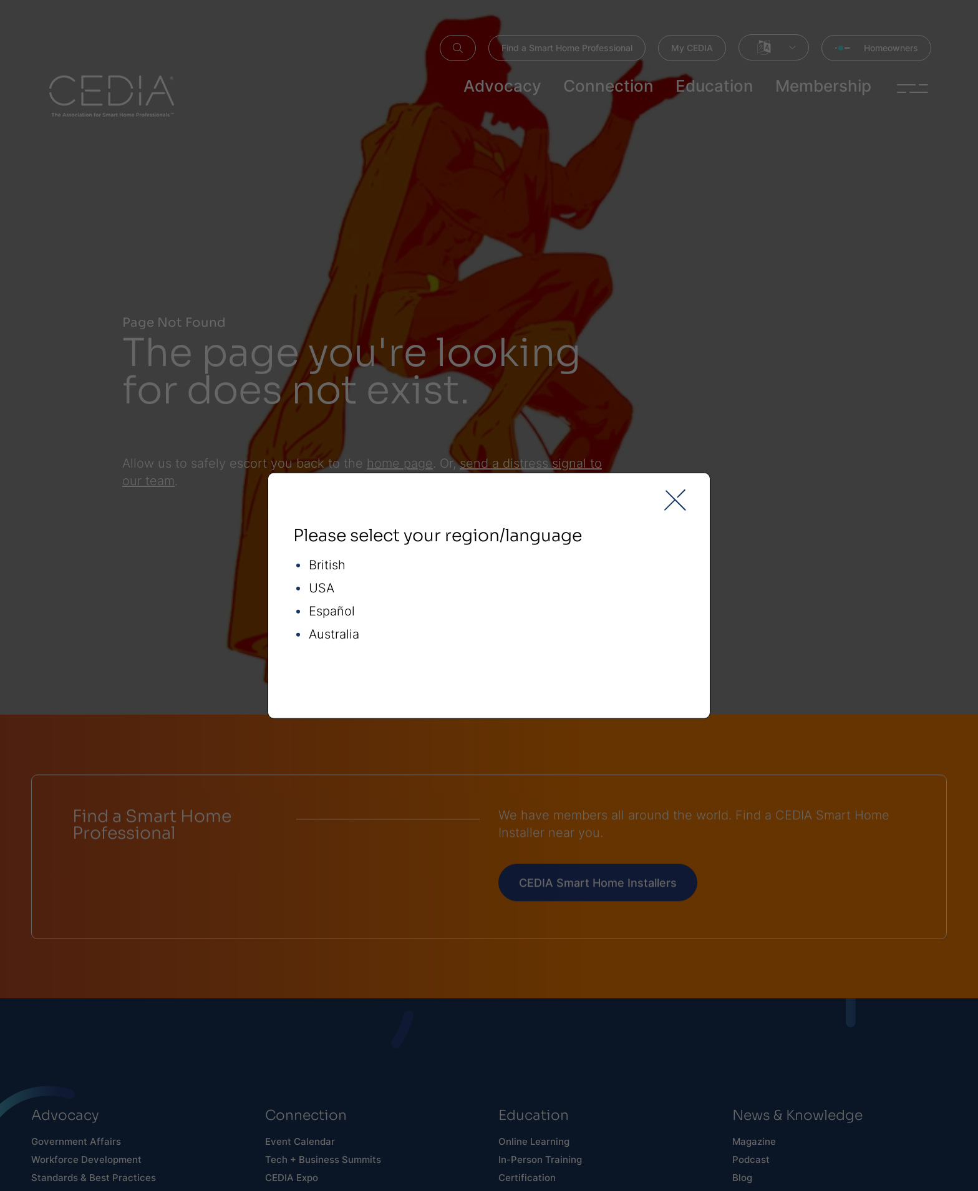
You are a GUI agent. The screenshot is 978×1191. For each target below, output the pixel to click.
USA (321, 588)
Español (332, 611)
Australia (334, 634)
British (327, 564)
